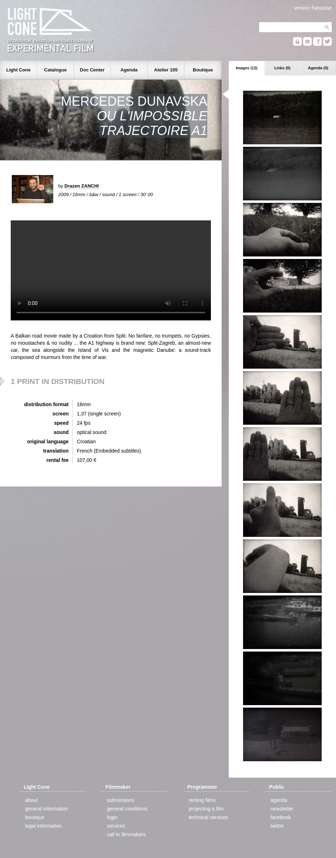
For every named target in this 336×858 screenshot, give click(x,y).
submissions (120, 800)
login (112, 817)
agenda (279, 800)
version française (313, 8)
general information (46, 809)
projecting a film (206, 809)
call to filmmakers (126, 834)
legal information (43, 826)
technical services (208, 817)
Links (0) (282, 68)
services (116, 826)
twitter (277, 826)
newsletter (282, 809)
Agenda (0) (318, 68)
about (31, 800)
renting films (202, 800)
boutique (34, 817)
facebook (281, 817)
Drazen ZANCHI (81, 186)
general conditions (127, 809)
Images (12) (247, 68)
